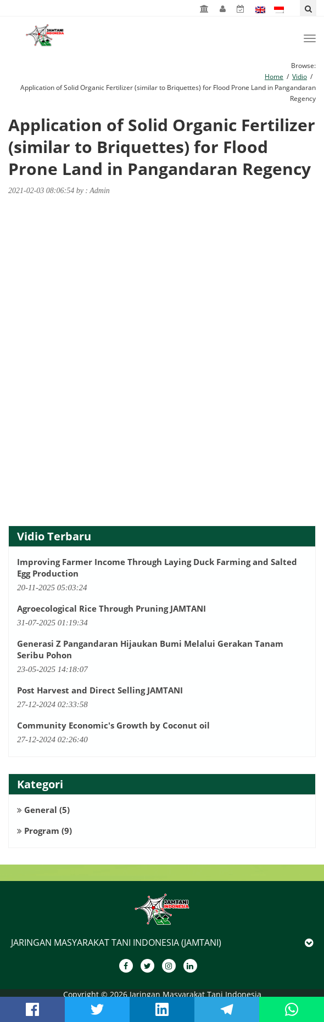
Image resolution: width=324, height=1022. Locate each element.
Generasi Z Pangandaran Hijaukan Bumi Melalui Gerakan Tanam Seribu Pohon (150, 649)
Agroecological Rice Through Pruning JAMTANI (111, 608)
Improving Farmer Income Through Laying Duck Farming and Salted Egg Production (157, 567)
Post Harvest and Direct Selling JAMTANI (100, 690)
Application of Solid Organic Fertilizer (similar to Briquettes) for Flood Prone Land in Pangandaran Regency (161, 147)
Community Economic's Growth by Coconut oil (113, 725)
